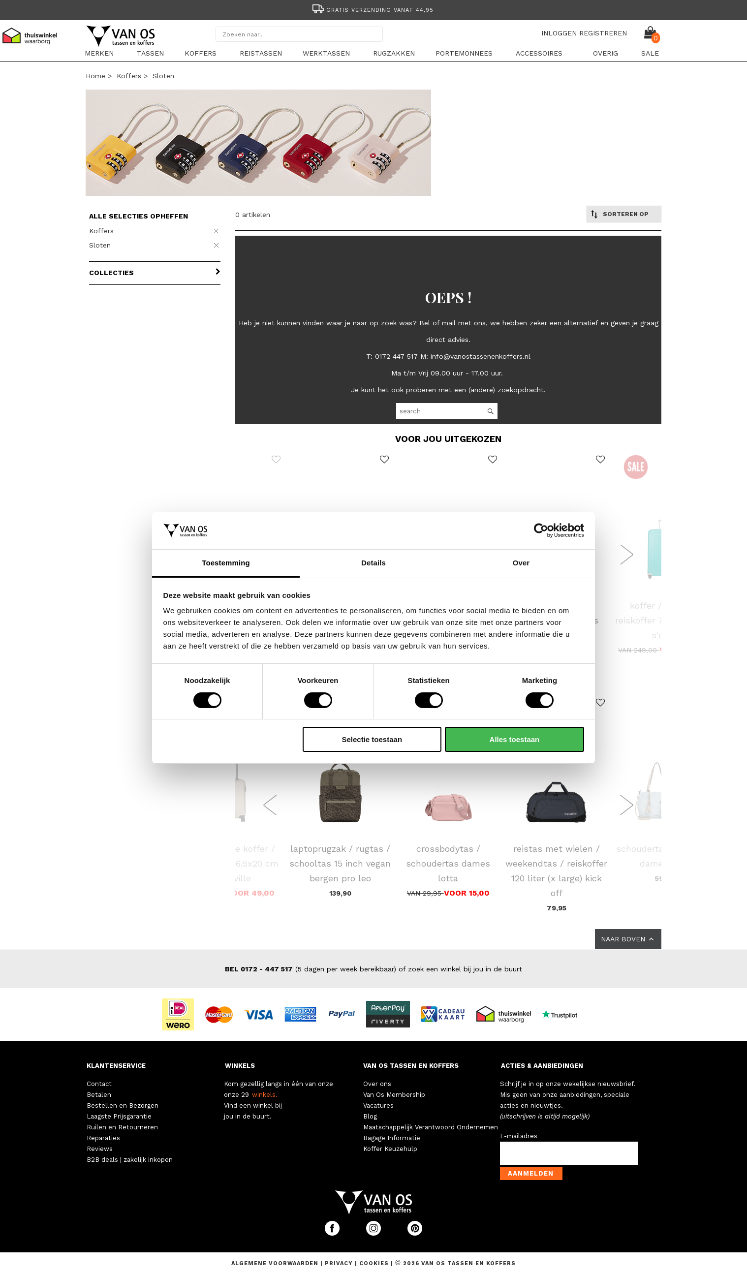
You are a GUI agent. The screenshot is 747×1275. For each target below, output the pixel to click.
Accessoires (539, 53)
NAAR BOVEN (628, 939)
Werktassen (326, 53)
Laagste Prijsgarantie (119, 1116)
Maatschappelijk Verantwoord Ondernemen (430, 1127)
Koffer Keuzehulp (390, 1148)
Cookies (374, 1263)
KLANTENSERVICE (116, 1065)
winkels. (265, 1094)
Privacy (340, 1263)
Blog (370, 1116)
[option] (373, 9)
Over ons (377, 1084)
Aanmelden (531, 1173)
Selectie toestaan (372, 739)
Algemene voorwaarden (275, 1263)
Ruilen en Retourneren (122, 1127)
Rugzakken (394, 53)
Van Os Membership (394, 1094)
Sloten (163, 76)
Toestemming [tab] (226, 563)
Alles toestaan (515, 739)
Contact (99, 1084)
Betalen (99, 1094)
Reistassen (261, 53)
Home (95, 76)
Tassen (150, 53)
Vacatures (378, 1105)
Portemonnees (464, 53)
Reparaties (103, 1138)
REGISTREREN (603, 33)
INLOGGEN (559, 33)
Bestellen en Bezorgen (122, 1105)
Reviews (100, 1148)
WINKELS (240, 1065)
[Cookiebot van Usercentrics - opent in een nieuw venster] (541, 530)
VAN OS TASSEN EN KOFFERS (411, 1065)
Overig (605, 53)
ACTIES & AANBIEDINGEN (542, 1065)
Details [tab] (373, 563)
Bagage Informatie (391, 1138)
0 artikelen (252, 214)
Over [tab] (521, 563)
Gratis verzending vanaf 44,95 (372, 10)
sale (650, 53)
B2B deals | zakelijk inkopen (130, 1159)
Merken (99, 53)
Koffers (201, 53)
